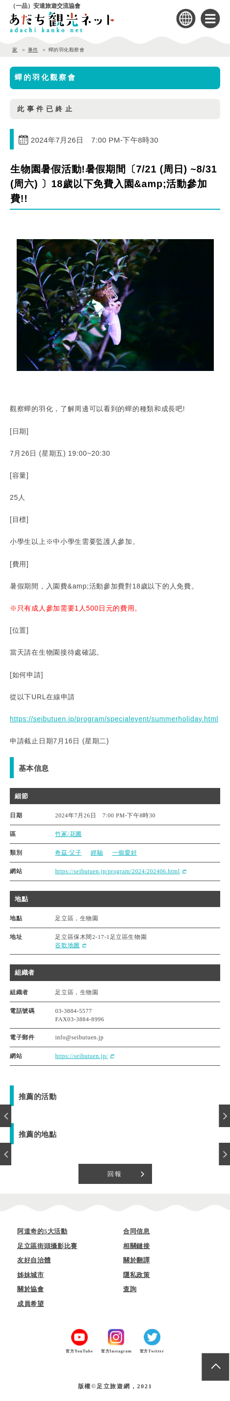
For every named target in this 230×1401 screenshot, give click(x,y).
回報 (115, 1174)
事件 (33, 49)
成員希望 (30, 1303)
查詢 (129, 1289)
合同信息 (136, 1231)
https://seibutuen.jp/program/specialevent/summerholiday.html (114, 719)
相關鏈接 (136, 1246)
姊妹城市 (30, 1274)
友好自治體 (34, 1260)
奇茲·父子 (68, 852)
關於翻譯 (136, 1260)
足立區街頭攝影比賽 (47, 1246)
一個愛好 (124, 852)
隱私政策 (136, 1274)
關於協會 (30, 1289)
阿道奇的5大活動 (42, 1231)
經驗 (97, 852)
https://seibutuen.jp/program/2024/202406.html (117, 871)
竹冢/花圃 (68, 834)
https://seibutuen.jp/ (81, 1056)
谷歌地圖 (67, 945)
